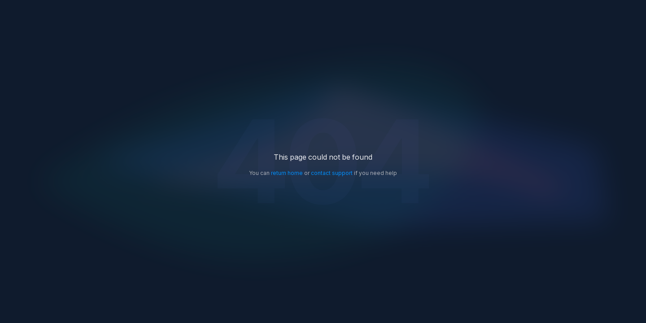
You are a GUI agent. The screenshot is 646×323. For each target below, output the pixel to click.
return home (287, 173)
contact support (332, 173)
